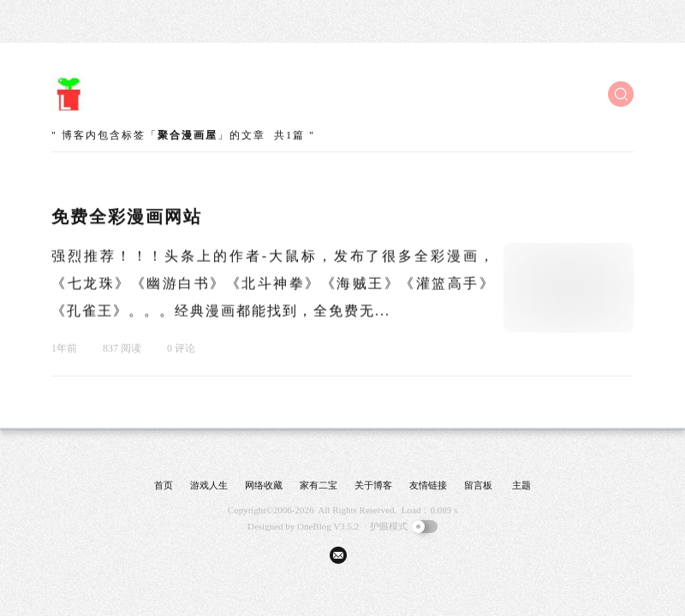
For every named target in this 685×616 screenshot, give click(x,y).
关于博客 (373, 485)
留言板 (478, 485)
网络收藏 (264, 485)
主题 (521, 485)
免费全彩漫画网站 (126, 217)
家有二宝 (318, 485)
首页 (163, 485)
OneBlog (314, 526)
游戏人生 (209, 485)
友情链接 (428, 485)
